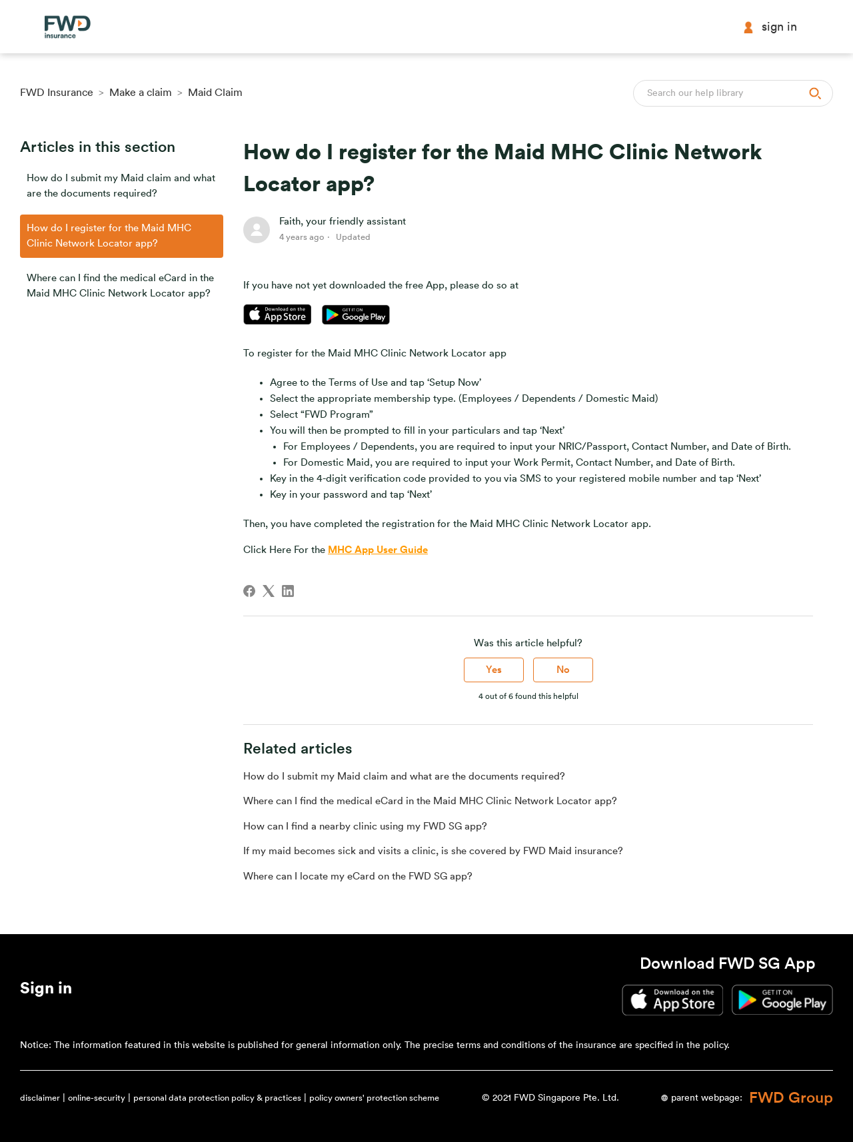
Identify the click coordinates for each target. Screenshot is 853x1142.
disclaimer (40, 1097)
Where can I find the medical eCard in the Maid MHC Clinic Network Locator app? (120, 285)
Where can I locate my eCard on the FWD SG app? (357, 876)
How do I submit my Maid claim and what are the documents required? (121, 186)
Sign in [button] (769, 27)
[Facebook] (249, 591)
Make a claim (140, 92)
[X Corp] (269, 591)
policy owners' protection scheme (374, 1097)
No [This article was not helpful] (563, 670)
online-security (96, 1097)
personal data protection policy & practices (217, 1097)
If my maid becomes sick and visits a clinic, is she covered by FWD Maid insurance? (433, 851)
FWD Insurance (56, 92)
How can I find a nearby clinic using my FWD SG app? (365, 827)
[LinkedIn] (288, 591)
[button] (46, 990)
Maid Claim (215, 92)
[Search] (733, 93)
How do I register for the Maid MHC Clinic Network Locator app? (109, 236)
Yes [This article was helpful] (494, 670)
